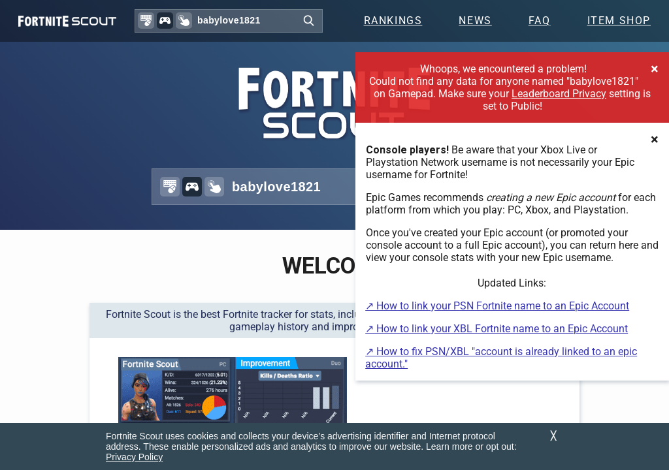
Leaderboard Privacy (559, 93)
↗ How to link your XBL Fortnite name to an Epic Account (496, 328)
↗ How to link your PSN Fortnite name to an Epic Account (497, 306)
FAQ (540, 20)
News (475, 20)
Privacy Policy (134, 457)
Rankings (393, 20)
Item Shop (619, 20)
